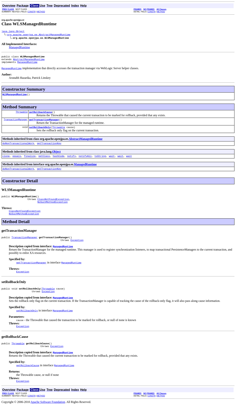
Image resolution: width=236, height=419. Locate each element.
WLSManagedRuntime (14, 97)
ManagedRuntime (19, 47)
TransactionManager (16, 123)
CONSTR (31, 12)
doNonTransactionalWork (18, 148)
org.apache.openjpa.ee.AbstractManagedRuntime (38, 35)
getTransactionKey (49, 148)
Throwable (22, 115)
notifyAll (85, 161)
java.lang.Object (13, 31)
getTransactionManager (44, 123)
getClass (44, 161)
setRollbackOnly (40, 131)
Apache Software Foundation (48, 415)
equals (17, 161)
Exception (76, 250)
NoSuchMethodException (52, 209)
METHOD (41, 12)
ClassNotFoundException (53, 206)
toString (100, 161)
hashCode (58, 161)
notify (71, 161)
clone (6, 161)
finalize (29, 161)
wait (111, 161)
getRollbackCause (40, 115)
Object (56, 156)
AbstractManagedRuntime (29, 61)
